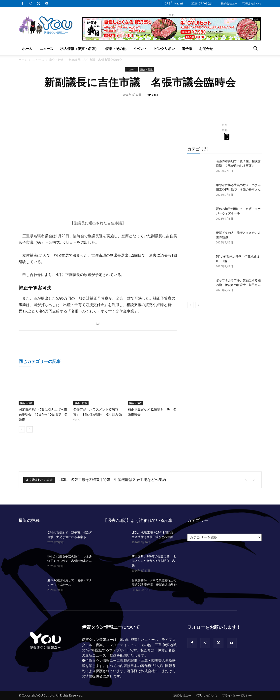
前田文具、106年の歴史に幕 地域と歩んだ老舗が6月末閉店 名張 (154, 561)
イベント (140, 48)
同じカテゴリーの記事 (40, 361)
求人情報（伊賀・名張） (79, 48)
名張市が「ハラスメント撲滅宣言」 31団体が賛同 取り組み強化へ (97, 414)
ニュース (46, 48)
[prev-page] (22, 429)
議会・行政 (56, 60)
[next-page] (30, 429)
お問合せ (206, 48)
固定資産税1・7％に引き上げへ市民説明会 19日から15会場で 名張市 (43, 414)
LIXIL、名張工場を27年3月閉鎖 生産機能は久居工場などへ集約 (112, 479)
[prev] (246, 480)
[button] (256, 49)
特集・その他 (115, 48)
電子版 (187, 48)
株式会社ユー (229, 3)
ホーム (27, 48)
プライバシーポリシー (237, 695)
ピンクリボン (164, 48)
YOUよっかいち (252, 3)
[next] (254, 480)
